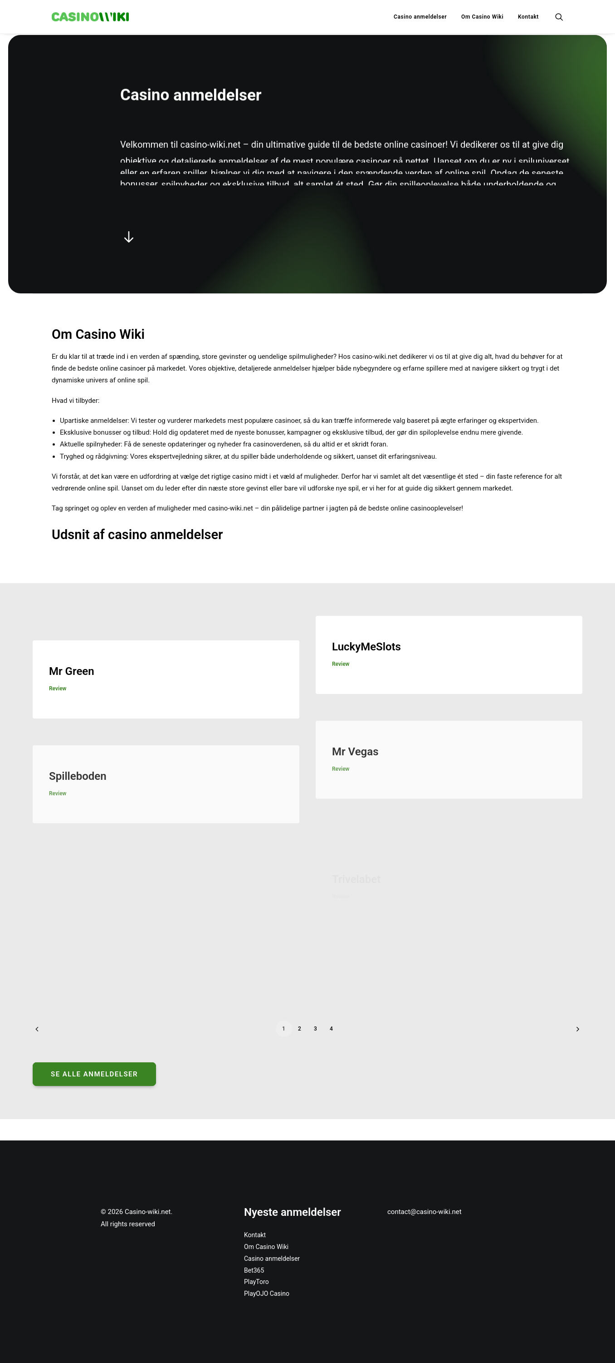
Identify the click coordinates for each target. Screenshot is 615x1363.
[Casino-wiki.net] (90, 16)
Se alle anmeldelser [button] (94, 1074)
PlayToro (256, 1281)
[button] (559, 17)
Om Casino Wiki (482, 17)
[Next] (567, 1031)
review (57, 703)
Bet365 (254, 1270)
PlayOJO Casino (267, 1293)
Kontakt (528, 17)
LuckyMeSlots (366, 682)
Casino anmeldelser (420, 17)
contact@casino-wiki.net (424, 1212)
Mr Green (71, 686)
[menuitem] (420, 17)
